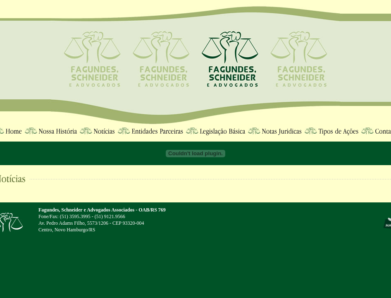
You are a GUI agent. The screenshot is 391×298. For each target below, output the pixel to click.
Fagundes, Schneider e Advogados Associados (86, 210)
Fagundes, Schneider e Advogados (230, 60)
